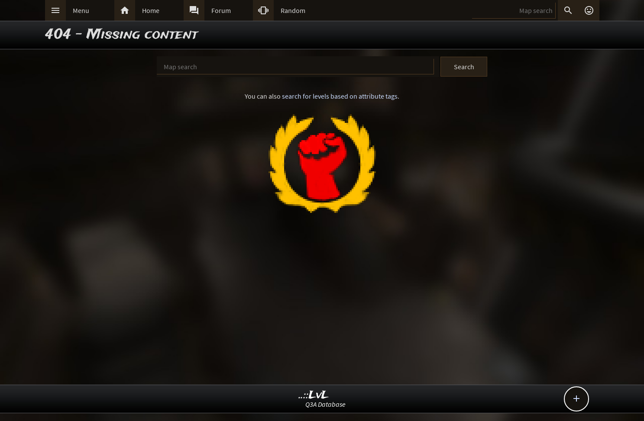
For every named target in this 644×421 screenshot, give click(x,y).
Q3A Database (325, 404)
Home (150, 10)
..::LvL (313, 395)
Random (293, 10)
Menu (81, 10)
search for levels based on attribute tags (340, 96)
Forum (221, 10)
